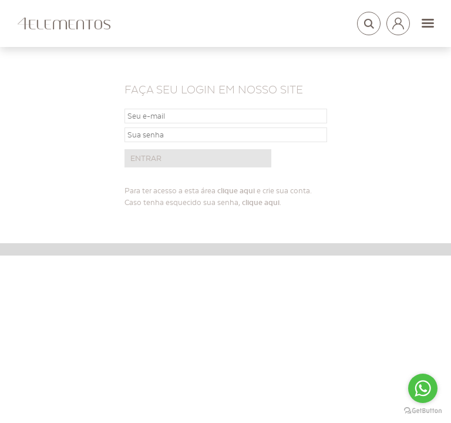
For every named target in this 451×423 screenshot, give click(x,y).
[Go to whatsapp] (422, 388)
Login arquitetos (398, 21)
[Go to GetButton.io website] (423, 411)
